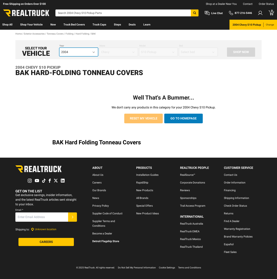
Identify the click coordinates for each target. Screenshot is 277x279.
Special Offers (144, 205)
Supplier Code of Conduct (107, 213)
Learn (146, 24)
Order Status (266, 3)
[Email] (41, 217)
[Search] (127, 12)
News (95, 198)
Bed (181, 45)
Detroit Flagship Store (105, 241)
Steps (117, 24)
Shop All (7, 24)
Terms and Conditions (189, 267)
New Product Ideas (147, 213)
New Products (144, 190)
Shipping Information (236, 198)
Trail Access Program (192, 205)
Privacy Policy (100, 205)
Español (229, 244)
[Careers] (46, 242)
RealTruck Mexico (190, 239)
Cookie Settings (167, 267)
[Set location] (43, 229)
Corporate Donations (192, 182)
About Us (97, 174)
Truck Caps (99, 24)
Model (142, 45)
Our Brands (99, 190)
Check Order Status (235, 205)
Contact (248, 3)
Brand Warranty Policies (238, 236)
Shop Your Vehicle (31, 24)
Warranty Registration (237, 228)
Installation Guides (147, 174)
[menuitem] (7, 25)
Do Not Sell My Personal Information (137, 267)
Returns (228, 213)
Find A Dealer (231, 221)
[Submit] (72, 217)
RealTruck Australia (191, 223)
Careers (97, 182)
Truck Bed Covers (74, 24)
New (53, 24)
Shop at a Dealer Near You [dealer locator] (221, 3)
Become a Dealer (102, 233)
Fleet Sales (230, 252)
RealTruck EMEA (189, 231)
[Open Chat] (214, 13)
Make (102, 45)
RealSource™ (187, 174)
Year (61, 45)
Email (19, 210)
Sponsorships (188, 198)
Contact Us (230, 174)
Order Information (234, 182)
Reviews (185, 190)
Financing (230, 190)
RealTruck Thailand (191, 246)
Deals (132, 24)
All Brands (142, 198)
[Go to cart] (271, 13)
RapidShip (142, 182)
